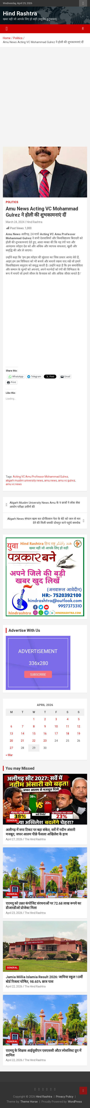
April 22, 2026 (14, 986)
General (12, 820)
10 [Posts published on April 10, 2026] (56, 726)
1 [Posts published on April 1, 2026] (34, 719)
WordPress (75, 1101)
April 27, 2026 (14, 839)
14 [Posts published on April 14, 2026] (22, 733)
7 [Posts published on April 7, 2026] (22, 726)
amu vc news (14, 484)
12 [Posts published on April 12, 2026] (78, 726)
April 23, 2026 (14, 912)
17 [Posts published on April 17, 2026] (56, 733)
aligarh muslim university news (24, 480)
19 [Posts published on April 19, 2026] (78, 733)
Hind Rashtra (20, 13)
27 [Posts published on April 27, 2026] (11, 748)
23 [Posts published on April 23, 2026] (45, 740)
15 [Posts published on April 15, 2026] (33, 733)
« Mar (9, 755)
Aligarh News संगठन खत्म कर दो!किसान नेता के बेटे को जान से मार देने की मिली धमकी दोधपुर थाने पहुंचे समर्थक (43, 521)
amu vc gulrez (66, 480)
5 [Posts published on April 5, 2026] (78, 719)
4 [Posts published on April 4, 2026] (67, 719)
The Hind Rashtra (35, 839)
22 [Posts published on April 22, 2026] (33, 740)
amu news (50, 480)
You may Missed (20, 768)
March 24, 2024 (15, 222)
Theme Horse (29, 1101)
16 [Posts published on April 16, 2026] (45, 733)
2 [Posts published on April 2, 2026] (45, 719)
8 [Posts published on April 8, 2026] (34, 726)
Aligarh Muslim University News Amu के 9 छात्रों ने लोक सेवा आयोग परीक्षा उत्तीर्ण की (45, 505)
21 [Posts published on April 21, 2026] (22, 740)
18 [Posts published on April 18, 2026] (67, 733)
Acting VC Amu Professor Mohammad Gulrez (40, 476)
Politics (12, 202)
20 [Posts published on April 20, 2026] (11, 740)
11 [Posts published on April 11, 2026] (67, 726)
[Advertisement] (45, 100)
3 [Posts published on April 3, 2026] (56, 719)
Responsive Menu (83, 3)
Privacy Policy (64, 1096)
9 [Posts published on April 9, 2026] (45, 726)
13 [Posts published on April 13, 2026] (11, 733)
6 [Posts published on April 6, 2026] (11, 726)
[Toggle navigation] (7, 28)
